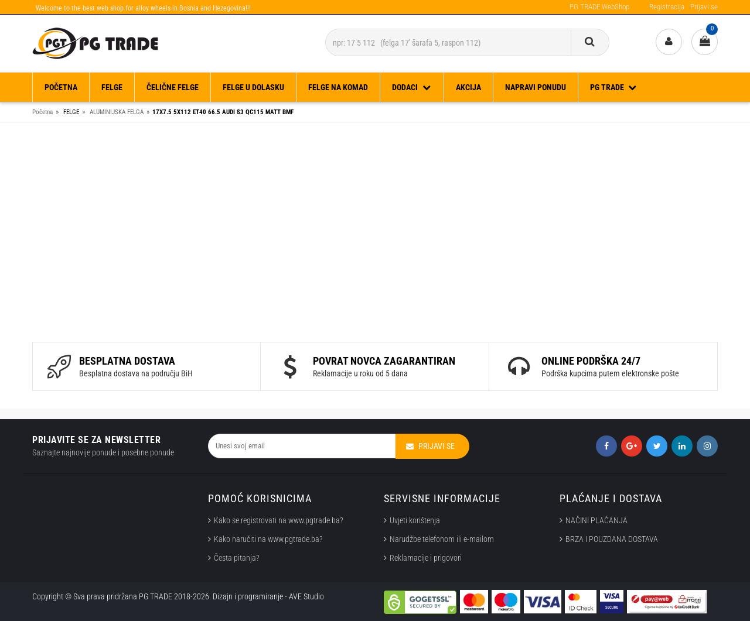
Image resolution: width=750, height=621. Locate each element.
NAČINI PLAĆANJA (596, 520)
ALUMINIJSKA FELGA (117, 112)
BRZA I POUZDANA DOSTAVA (611, 539)
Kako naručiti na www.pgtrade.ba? (268, 539)
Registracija (666, 6)
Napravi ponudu (535, 87)
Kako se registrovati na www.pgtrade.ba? (278, 520)
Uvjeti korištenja (415, 520)
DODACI (412, 87)
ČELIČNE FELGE (172, 87)
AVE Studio (306, 596)
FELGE (111, 87)
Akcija (468, 87)
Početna (61, 87)
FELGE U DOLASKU (253, 87)
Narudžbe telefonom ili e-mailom (442, 539)
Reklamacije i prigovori (427, 557)
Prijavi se (704, 6)
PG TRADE (614, 87)
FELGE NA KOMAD (338, 87)
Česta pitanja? (237, 557)
